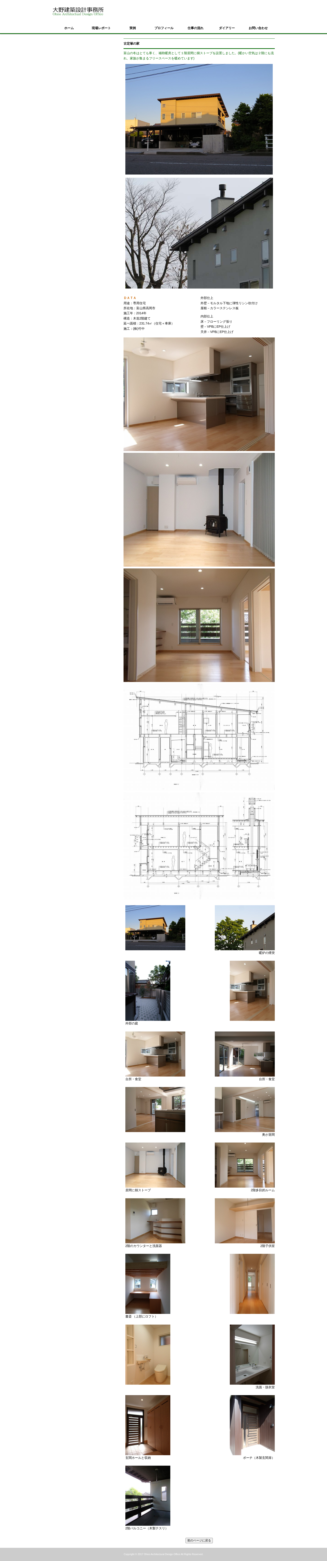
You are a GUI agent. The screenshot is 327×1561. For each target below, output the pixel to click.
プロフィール (163, 28)
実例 (132, 28)
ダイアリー (227, 28)
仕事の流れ (195, 28)
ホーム (69, 28)
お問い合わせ (258, 28)
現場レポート (101, 28)
